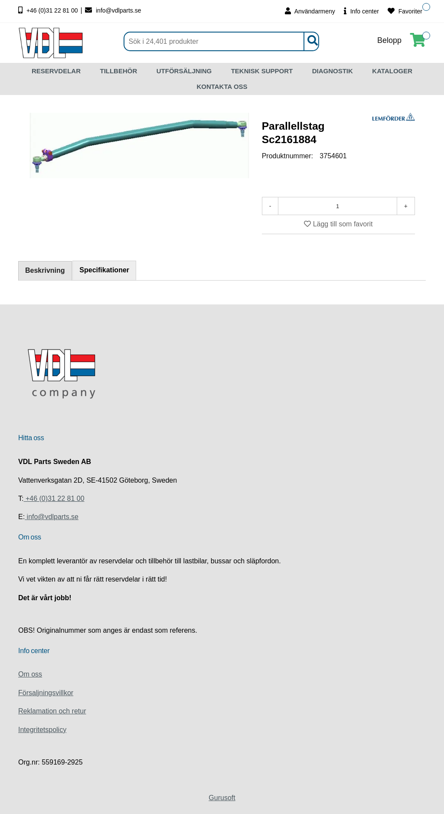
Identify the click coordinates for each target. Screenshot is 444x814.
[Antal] (337, 206)
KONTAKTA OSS (221, 86)
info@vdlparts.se (113, 10)
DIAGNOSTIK (332, 71)
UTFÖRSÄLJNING (184, 71)
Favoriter (405, 11)
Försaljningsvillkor (45, 692)
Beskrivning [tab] (45, 270)
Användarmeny (310, 11)
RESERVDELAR (56, 71)
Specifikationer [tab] (105, 270)
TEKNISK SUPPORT (262, 71)
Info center (361, 11)
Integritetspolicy (42, 729)
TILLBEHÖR (118, 71)
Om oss (30, 674)
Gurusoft (222, 797)
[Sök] (221, 41)
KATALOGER (392, 71)
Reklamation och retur (52, 711)
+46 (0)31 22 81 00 (49, 10)
